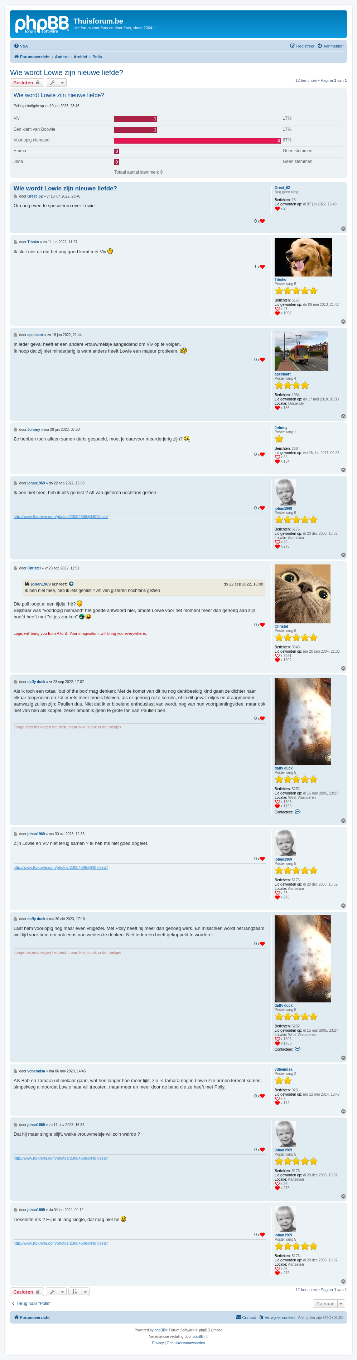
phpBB (160, 1330)
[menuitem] (21, 46)
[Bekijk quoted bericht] (71, 584)
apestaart (282, 374)
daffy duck (284, 768)
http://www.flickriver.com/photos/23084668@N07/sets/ (61, 516)
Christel (281, 626)
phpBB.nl (200, 1337)
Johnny (281, 428)
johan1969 (283, 508)
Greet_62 (282, 188)
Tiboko (280, 280)
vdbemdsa (283, 1069)
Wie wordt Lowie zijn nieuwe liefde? (66, 72)
